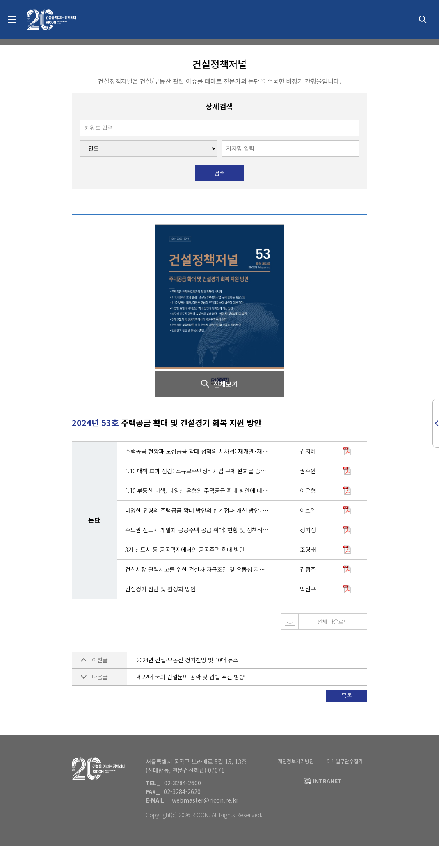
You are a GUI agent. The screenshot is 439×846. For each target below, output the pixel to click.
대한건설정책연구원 (51, 19)
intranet (323, 781)
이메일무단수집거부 (347, 760)
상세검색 (422, 19)
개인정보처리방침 (296, 760)
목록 (346, 695)
